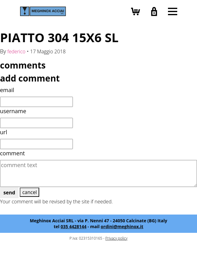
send (9, 192)
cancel (29, 192)
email (7, 90)
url (3, 132)
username (13, 111)
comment (12, 153)
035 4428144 (73, 226)
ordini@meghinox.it (122, 226)
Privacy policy (116, 238)
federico (16, 51)
